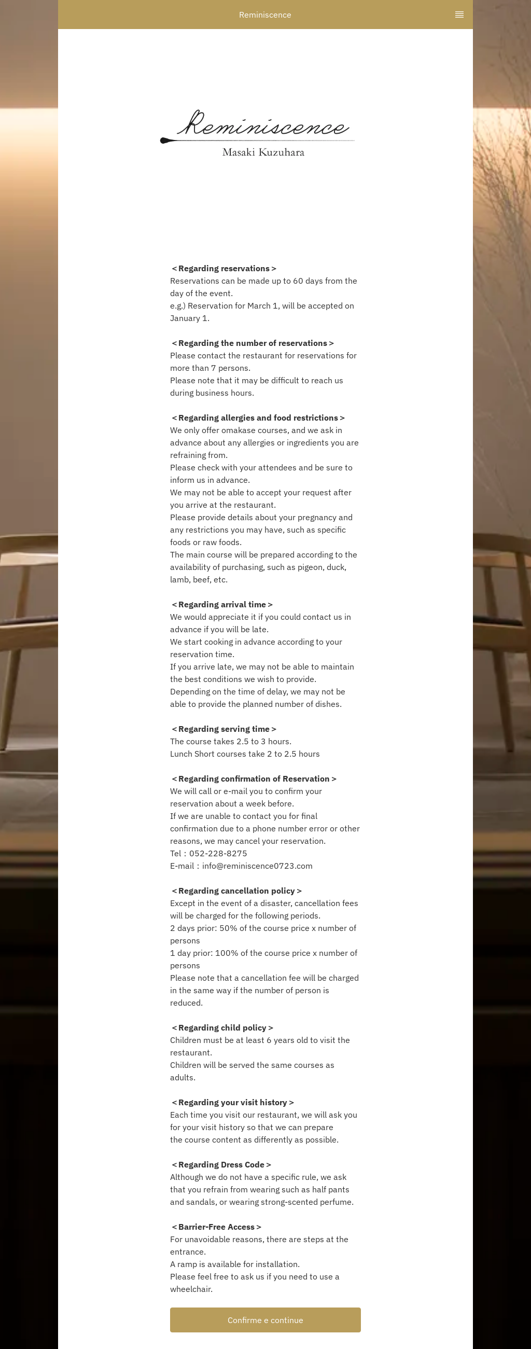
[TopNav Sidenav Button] (459, 14)
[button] (265, 1320)
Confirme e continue (265, 1320)
